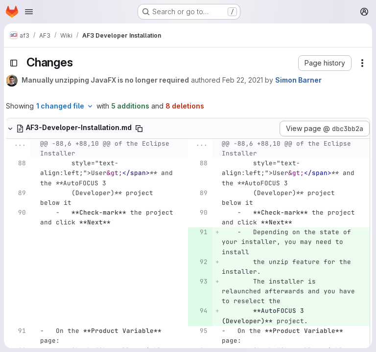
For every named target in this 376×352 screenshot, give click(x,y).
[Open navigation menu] (29, 12)
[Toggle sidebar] (14, 63)
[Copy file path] (139, 128)
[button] (325, 63)
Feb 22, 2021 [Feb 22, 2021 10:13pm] (242, 80)
